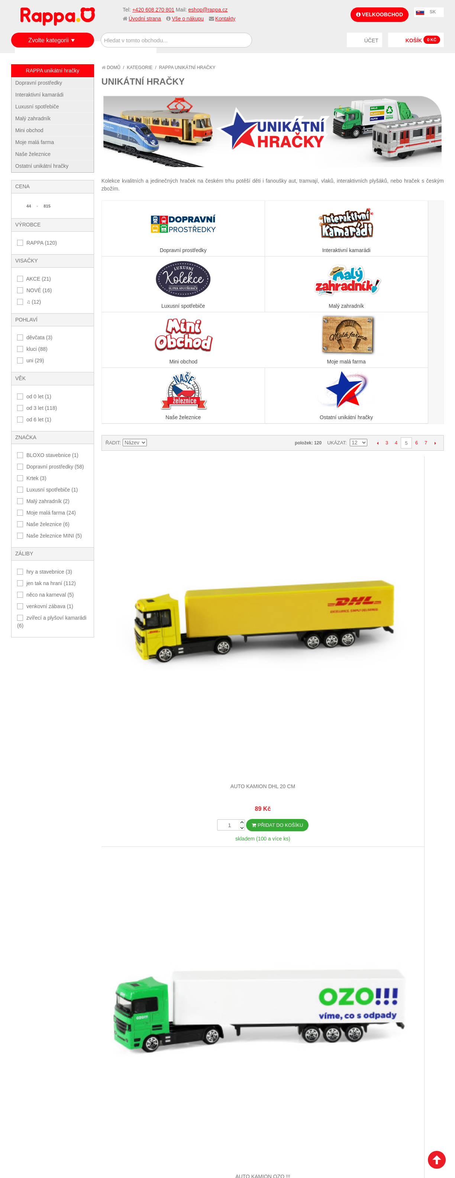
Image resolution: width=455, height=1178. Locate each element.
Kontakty (225, 19)
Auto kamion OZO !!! (229, 438)
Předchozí (377, 331)
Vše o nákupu (188, 19)
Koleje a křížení (401, 782)
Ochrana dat (35, 1099)
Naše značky (35, 1108)
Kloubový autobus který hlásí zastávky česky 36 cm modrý (315, 789)
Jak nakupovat (37, 1065)
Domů (110, 67)
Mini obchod (29, 130)
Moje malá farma (34, 142)
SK (433, 11)
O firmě (28, 1056)
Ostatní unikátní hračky (41, 166)
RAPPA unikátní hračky (53, 71)
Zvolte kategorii (48, 40)
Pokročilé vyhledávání (119, 1074)
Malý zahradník (33, 118)
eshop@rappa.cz (208, 10)
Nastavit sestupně (153, 331)
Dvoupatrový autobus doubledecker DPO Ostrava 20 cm (229, 617)
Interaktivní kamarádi (39, 95)
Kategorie (139, 67)
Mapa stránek (107, 1056)
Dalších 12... (272, 882)
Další (435, 331)
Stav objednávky (182, 1065)
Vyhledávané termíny (117, 1065)
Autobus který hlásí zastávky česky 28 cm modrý (144, 617)
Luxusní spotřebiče (37, 107)
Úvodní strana (145, 19)
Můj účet (172, 1056)
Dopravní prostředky (38, 83)
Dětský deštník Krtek (315, 610)
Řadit (113, 331)
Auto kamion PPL (315, 438)
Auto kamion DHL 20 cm (144, 438)
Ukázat (336, 331)
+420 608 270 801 (153, 10)
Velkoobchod (379, 14)
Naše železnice (33, 154)
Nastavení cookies (209, 1161)
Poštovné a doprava (44, 1090)
